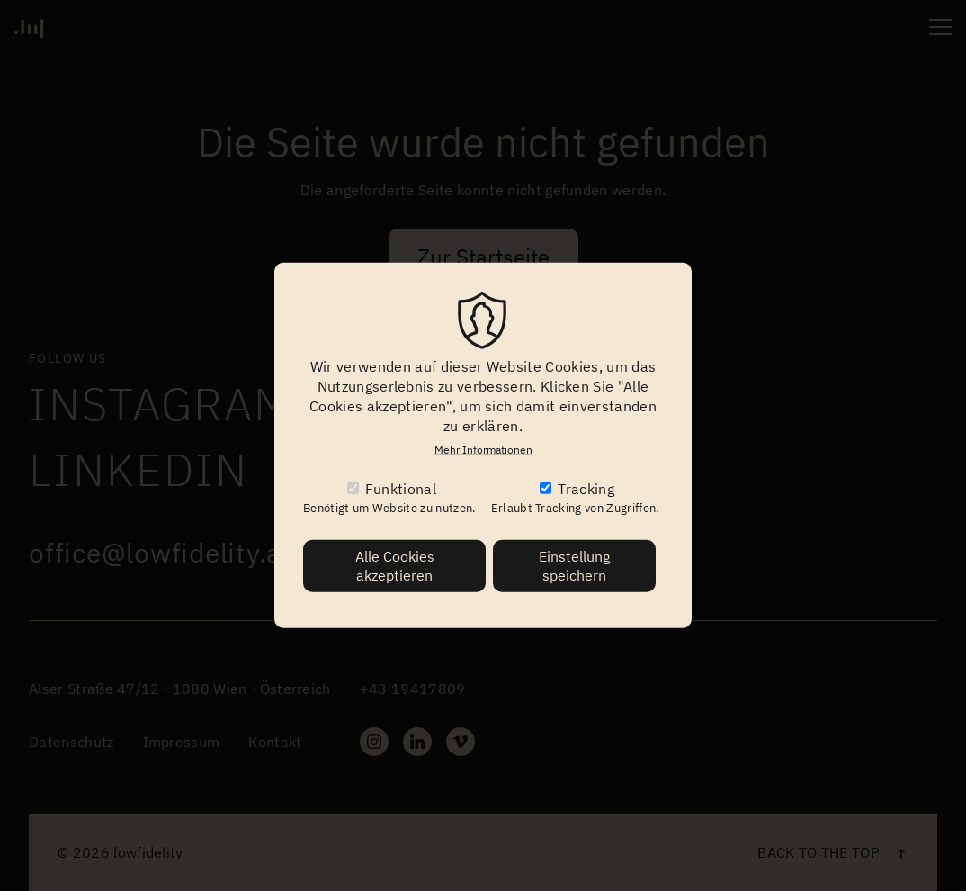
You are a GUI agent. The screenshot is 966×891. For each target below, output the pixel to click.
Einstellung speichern (574, 565)
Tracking (586, 489)
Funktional (400, 489)
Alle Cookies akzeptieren (394, 565)
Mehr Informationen (483, 449)
